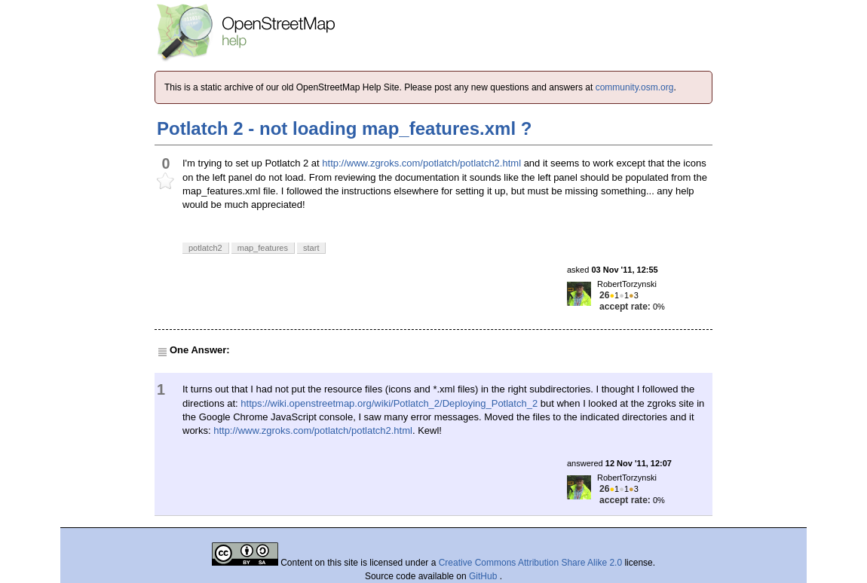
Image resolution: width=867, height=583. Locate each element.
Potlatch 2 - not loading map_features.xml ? (344, 128)
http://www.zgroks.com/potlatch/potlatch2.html (421, 163)
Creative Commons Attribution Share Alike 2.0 (530, 562)
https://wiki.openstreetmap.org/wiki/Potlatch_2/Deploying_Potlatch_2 (389, 403)
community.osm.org (635, 87)
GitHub (484, 576)
